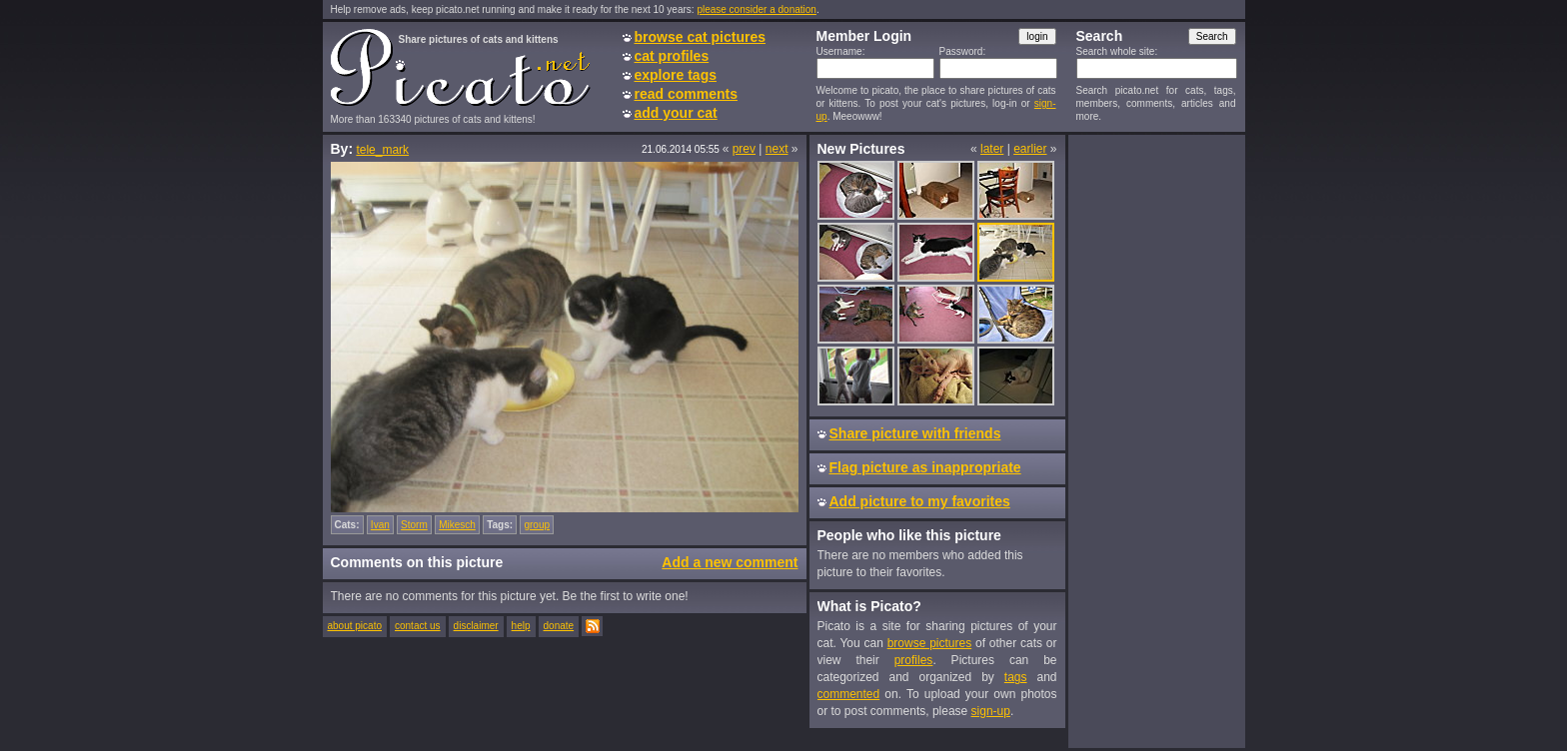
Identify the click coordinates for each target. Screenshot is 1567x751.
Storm (414, 524)
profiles (913, 660)
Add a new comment (729, 562)
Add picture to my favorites (919, 501)
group (537, 524)
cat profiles (672, 56)
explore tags (676, 75)
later (991, 149)
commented (848, 694)
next (777, 149)
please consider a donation (756, 9)
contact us (418, 625)
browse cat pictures (701, 37)
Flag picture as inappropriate (925, 467)
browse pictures (929, 643)
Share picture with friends (915, 433)
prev (744, 149)
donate (559, 625)
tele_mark (382, 150)
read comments (686, 94)
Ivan (380, 524)
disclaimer (476, 625)
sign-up (990, 711)
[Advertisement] (1156, 440)
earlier (1029, 149)
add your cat (676, 113)
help (521, 625)
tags (1015, 677)
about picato (355, 625)
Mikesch (457, 524)
